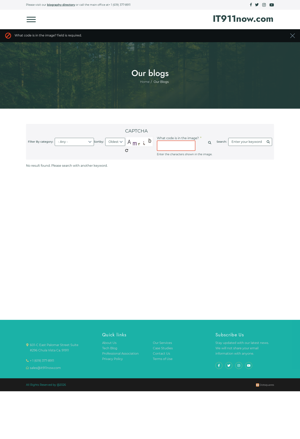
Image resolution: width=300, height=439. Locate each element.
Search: (222, 141)
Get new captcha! (126, 150)
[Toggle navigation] (31, 19)
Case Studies (163, 349)
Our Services (162, 344)
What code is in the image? (178, 138)
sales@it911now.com (45, 369)
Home (145, 83)
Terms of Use (163, 360)
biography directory (61, 4)
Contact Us (161, 355)
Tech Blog (109, 349)
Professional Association (120, 355)
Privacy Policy (112, 360)
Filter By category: (40, 141)
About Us (109, 344)
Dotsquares (265, 386)
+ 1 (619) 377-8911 (119, 4)
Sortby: (99, 141)
